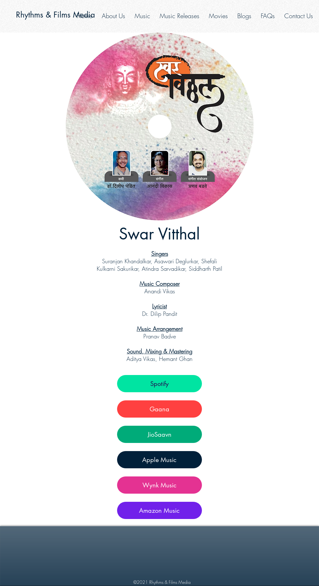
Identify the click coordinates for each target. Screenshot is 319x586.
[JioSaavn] (159, 434)
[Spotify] (159, 383)
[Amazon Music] (159, 510)
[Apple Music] (159, 459)
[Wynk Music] (159, 485)
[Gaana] (159, 409)
